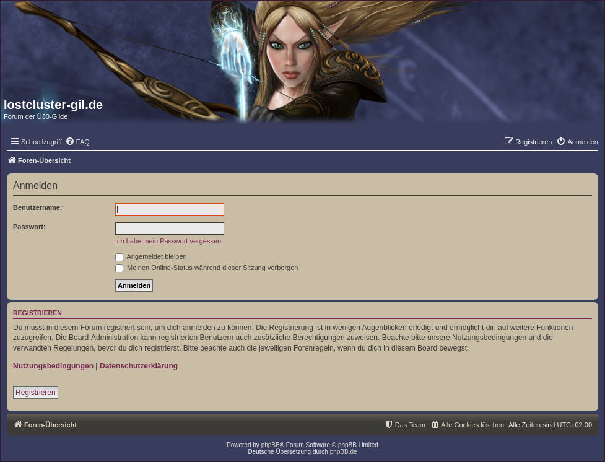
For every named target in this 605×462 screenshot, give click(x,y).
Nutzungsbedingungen (53, 366)
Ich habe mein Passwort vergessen (168, 241)
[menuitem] (77, 141)
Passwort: (29, 226)
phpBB (270, 445)
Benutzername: (37, 207)
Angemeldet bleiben (151, 256)
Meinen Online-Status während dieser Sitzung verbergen (206, 267)
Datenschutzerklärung (139, 366)
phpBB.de (343, 451)
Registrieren (35, 392)
